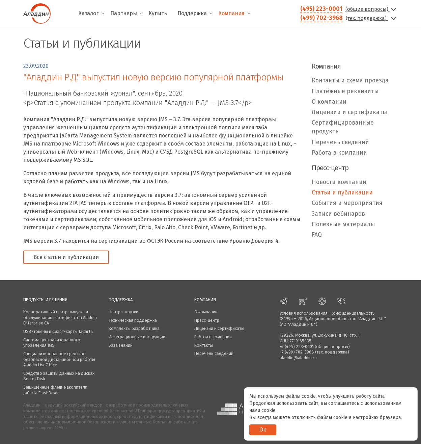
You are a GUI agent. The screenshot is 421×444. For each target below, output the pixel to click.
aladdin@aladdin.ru (298, 357)
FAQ (317, 234)
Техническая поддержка (133, 320)
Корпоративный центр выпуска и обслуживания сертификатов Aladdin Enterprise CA (60, 317)
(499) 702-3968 (321, 18)
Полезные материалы (343, 224)
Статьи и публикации (342, 192)
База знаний (121, 345)
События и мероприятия (347, 203)
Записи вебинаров (338, 213)
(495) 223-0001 (321, 8)
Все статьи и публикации (66, 257)
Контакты (203, 345)
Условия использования (304, 313)
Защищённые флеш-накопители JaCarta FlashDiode (55, 390)
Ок (262, 429)
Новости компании (339, 182)
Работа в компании (339, 152)
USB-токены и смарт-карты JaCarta (58, 331)
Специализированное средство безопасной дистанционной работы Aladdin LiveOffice (59, 359)
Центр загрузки (123, 311)
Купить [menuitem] (157, 13)
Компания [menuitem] (231, 13)
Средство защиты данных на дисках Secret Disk (58, 376)
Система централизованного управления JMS (51, 342)
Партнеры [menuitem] (123, 13)
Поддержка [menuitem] (192, 13)
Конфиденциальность (353, 313)
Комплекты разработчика (134, 328)
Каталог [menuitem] (88, 13)
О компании (329, 101)
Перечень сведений (340, 142)
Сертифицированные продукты (343, 127)
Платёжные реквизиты (345, 91)
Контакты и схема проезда (350, 80)
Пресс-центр (206, 320)
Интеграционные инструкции (137, 336)
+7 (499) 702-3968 (297, 352)
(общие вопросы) (371, 9)
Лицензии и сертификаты (349, 112)
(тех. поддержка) (372, 18)
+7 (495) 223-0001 (297, 346)
